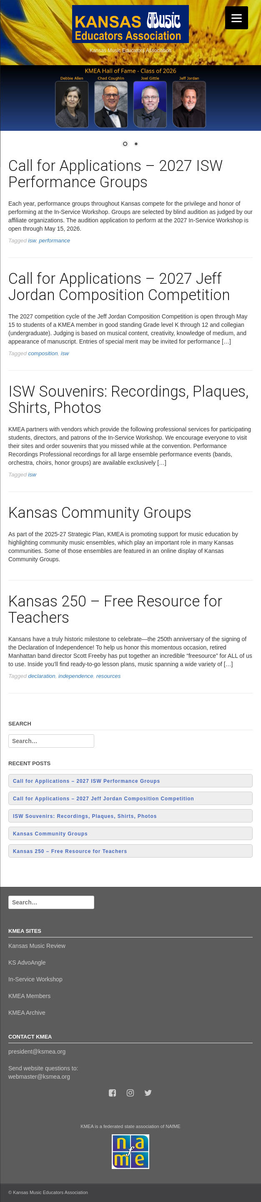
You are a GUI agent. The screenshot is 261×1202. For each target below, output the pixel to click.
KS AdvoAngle (27, 962)
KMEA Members (29, 996)
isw (32, 240)
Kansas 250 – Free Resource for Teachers (115, 610)
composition (43, 353)
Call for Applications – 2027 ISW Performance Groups (115, 174)
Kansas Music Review (36, 945)
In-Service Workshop (35, 979)
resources (108, 676)
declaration (41, 676)
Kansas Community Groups (99, 513)
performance (54, 240)
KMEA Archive (26, 1012)
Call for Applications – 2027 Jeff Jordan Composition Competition (119, 287)
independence (75, 676)
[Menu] (236, 17)
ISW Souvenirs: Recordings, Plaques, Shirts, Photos (128, 400)
